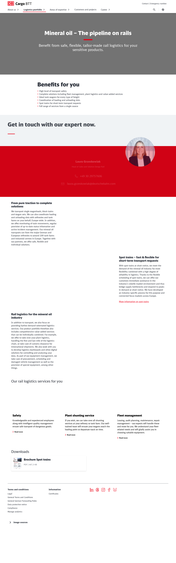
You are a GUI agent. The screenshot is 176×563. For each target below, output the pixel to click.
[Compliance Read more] (12, 542)
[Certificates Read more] (53, 528)
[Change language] (163, 9)
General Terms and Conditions (20, 531)
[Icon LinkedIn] (92, 524)
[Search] (154, 9)
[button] (19, 466)
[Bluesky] (115, 524)
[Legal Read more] (10, 528)
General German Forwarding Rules (22, 535)
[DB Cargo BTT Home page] (20, 3)
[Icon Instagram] (104, 524)
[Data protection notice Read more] (17, 539)
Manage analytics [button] (15, 546)
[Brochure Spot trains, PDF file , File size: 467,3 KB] (48, 497)
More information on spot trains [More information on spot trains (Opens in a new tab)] (134, 325)
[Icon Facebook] (110, 524)
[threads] (98, 524)
